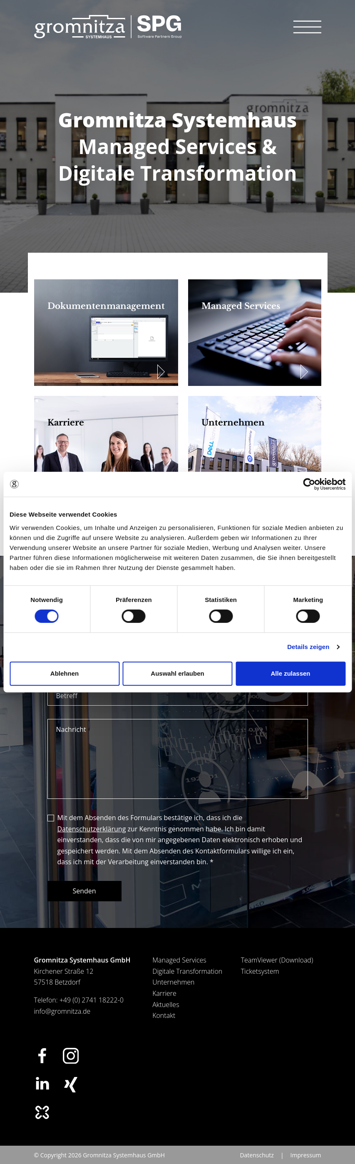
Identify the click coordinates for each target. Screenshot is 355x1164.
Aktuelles (165, 1004)
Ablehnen (64, 673)
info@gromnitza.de (62, 1011)
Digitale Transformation (187, 971)
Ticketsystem (260, 971)
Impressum (305, 1155)
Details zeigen (308, 646)
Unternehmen (173, 982)
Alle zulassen (290, 673)
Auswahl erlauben (177, 673)
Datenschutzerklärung (91, 828)
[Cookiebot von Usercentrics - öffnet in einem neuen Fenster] (309, 484)
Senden (84, 890)
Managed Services (179, 960)
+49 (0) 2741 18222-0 (92, 1000)
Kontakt (163, 1015)
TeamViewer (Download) (277, 960)
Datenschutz (256, 1155)
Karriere (164, 993)
